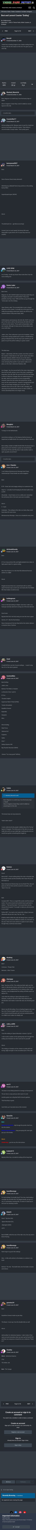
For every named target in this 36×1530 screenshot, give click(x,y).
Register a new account (18, 1432)
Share (8, 1481)
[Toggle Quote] (4, 795)
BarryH (9, 38)
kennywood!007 (12, 163)
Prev (6, 31)
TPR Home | (3, 11)
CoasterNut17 (11, 119)
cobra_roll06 (11, 1024)
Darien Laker (11, 285)
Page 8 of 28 (18, 31)
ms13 (8, 1084)
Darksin (9, 867)
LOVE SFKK (10, 268)
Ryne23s (10, 1116)
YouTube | (24, 11)
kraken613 (10, 1151)
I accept (18, 1527)
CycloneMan (11, 676)
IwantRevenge (11, 1191)
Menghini (10, 424)
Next (29, 31)
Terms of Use (6, 1518)
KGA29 (9, 1212)
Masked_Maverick (13, 92)
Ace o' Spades (11, 465)
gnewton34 (10, 1303)
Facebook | (18, 11)
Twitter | (13, 11)
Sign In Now (18, 1445)
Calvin (9, 788)
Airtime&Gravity (12, 549)
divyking (9, 957)
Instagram (29, 11)
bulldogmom (11, 598)
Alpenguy (10, 979)
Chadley (9, 1350)
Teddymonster (7, 20)
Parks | (9, 11)
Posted (14, 40)
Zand (8, 659)
